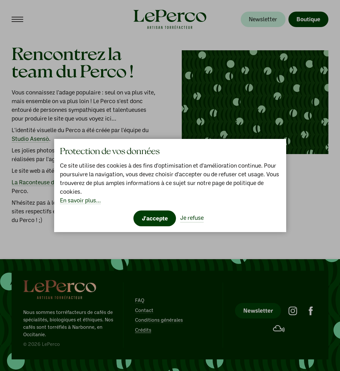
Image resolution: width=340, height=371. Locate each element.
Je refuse (192, 217)
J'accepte (155, 218)
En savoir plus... (80, 200)
